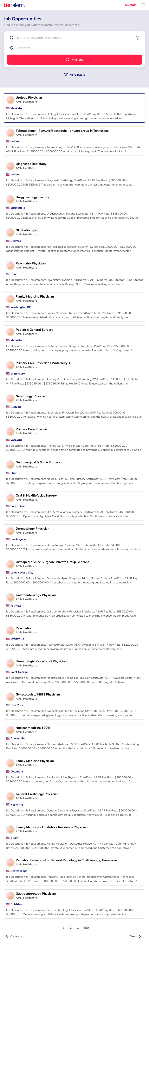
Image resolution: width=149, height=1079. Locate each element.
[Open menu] (143, 5)
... (78, 928)
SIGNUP (130, 5)
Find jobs (74, 60)
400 (86, 928)
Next (135, 936)
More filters (74, 75)
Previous (13, 936)
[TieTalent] (14, 5)
